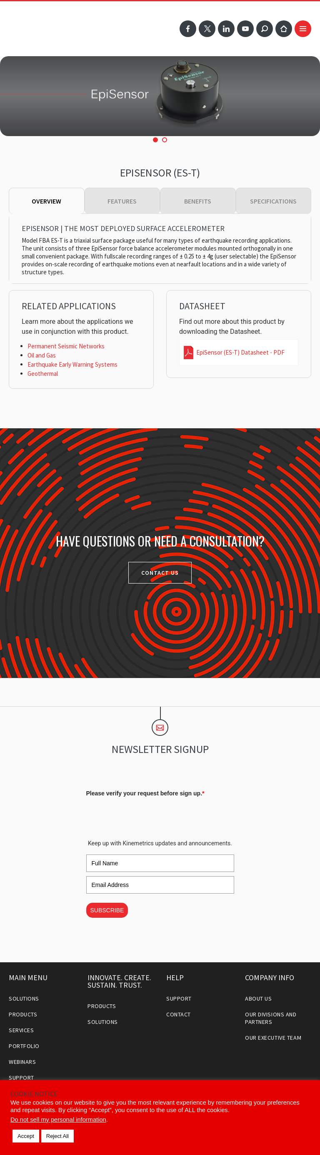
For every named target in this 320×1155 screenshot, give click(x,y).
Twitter (207, 28)
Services (21, 1030)
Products (23, 1014)
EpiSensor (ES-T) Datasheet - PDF (240, 352)
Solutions (24, 998)
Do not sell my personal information (58, 1119)
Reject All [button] (57, 1136)
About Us (258, 998)
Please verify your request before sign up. (145, 793)
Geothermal (43, 374)
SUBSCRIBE (107, 910)
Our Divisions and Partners (271, 1018)
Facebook (188, 28)
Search (264, 28)
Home (283, 28)
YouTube (245, 28)
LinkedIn (226, 28)
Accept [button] (26, 1136)
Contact (178, 1014)
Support (21, 1077)
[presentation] (149, 816)
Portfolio (24, 1046)
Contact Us (160, 572)
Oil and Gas (42, 355)
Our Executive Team (273, 1037)
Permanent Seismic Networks (66, 346)
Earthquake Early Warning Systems (73, 364)
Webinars (22, 1062)
